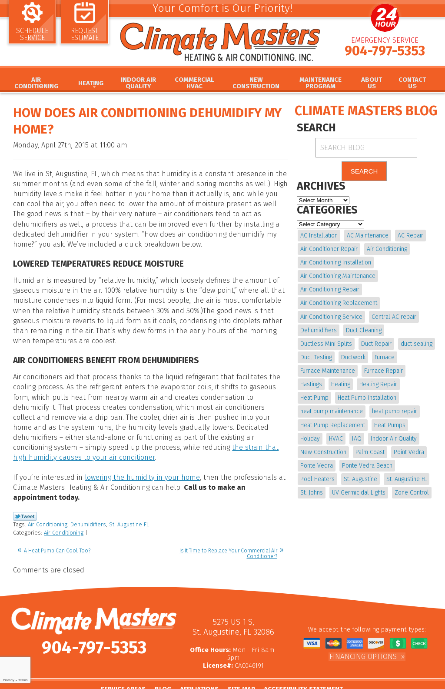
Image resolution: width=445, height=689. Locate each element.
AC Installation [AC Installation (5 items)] (319, 235)
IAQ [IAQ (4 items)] (396, 420)
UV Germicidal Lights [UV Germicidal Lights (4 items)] (327, 486)
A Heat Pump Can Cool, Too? (57, 528)
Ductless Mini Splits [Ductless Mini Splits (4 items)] (326, 341)
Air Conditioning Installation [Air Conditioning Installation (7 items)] (335, 262)
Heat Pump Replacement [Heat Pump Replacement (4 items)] (386, 407)
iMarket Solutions (256, 683)
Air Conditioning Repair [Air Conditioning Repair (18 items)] (329, 288)
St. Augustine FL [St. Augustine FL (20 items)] (362, 473)
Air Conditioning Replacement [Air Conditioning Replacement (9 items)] (338, 301)
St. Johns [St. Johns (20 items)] (403, 473)
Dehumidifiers (88, 503)
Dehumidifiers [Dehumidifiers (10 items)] (318, 328)
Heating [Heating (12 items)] (309, 381)
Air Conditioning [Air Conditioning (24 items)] (386, 248)
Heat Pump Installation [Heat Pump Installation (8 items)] (329, 394)
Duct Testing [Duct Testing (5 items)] (316, 354)
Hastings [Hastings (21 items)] (422, 367)
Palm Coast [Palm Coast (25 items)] (314, 447)
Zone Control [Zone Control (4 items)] (379, 486)
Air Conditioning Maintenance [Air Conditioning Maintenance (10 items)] (337, 275)
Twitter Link (25, 495)
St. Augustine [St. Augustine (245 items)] (317, 473)
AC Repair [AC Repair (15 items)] (409, 235)
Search (364, 171)
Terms (23, 680)
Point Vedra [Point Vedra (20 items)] (353, 447)
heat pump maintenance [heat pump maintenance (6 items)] (399, 394)
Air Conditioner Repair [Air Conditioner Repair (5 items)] (329, 248)
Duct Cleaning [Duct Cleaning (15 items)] (363, 328)
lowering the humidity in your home (139, 457)
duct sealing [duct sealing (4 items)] (416, 341)
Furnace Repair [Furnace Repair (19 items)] (383, 367)
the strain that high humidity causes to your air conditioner (180, 438)
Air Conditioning (47, 503)
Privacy (8, 680)
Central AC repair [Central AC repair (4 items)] (393, 314)
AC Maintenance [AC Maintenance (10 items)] (367, 235)
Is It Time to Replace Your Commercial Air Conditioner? (228, 531)
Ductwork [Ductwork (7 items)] (353, 354)
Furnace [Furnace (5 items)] (384, 354)
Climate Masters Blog (366, 111)
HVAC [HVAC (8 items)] (375, 420)
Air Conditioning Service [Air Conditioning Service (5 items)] (331, 314)
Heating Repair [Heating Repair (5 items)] (347, 381)
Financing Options (363, 633)
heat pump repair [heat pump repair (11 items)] (322, 407)
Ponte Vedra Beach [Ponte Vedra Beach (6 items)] (325, 460)
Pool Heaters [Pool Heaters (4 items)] (376, 460)
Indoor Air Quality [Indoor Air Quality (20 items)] (323, 434)
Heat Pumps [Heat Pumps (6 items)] (316, 420)
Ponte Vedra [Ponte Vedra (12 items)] (393, 447)
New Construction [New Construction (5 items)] (378, 434)
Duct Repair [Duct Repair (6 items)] (376, 341)
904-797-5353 (384, 53)
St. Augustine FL (129, 503)
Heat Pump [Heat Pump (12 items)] (389, 381)
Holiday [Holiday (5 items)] (350, 420)
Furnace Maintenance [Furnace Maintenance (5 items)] (327, 367)
